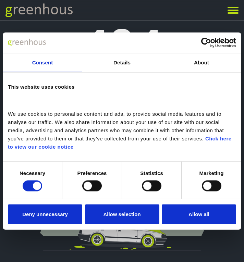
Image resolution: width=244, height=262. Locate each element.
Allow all (198, 214)
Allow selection (122, 214)
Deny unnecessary (45, 214)
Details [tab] (122, 62)
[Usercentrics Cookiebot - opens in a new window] (206, 42)
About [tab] (201, 62)
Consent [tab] (42, 62)
